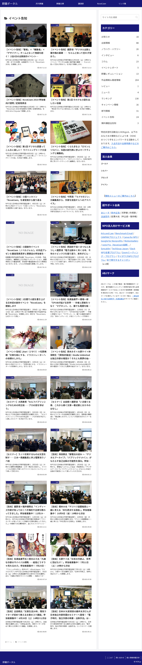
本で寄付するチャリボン (118, 259)
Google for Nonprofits (112, 240)
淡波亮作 (105, 216)
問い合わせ (120, 657)
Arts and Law (107, 233)
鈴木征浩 (115, 212)
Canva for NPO (130, 237)
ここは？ (110, 657)
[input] (120, 17)
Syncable (105, 248)
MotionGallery (131, 240)
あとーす (105, 212)
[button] (137, 17)
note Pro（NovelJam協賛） (115, 244)
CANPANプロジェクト (111, 237)
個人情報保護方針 (133, 657)
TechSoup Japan (120, 248)
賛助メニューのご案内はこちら (120, 195)
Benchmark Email (124, 233)
